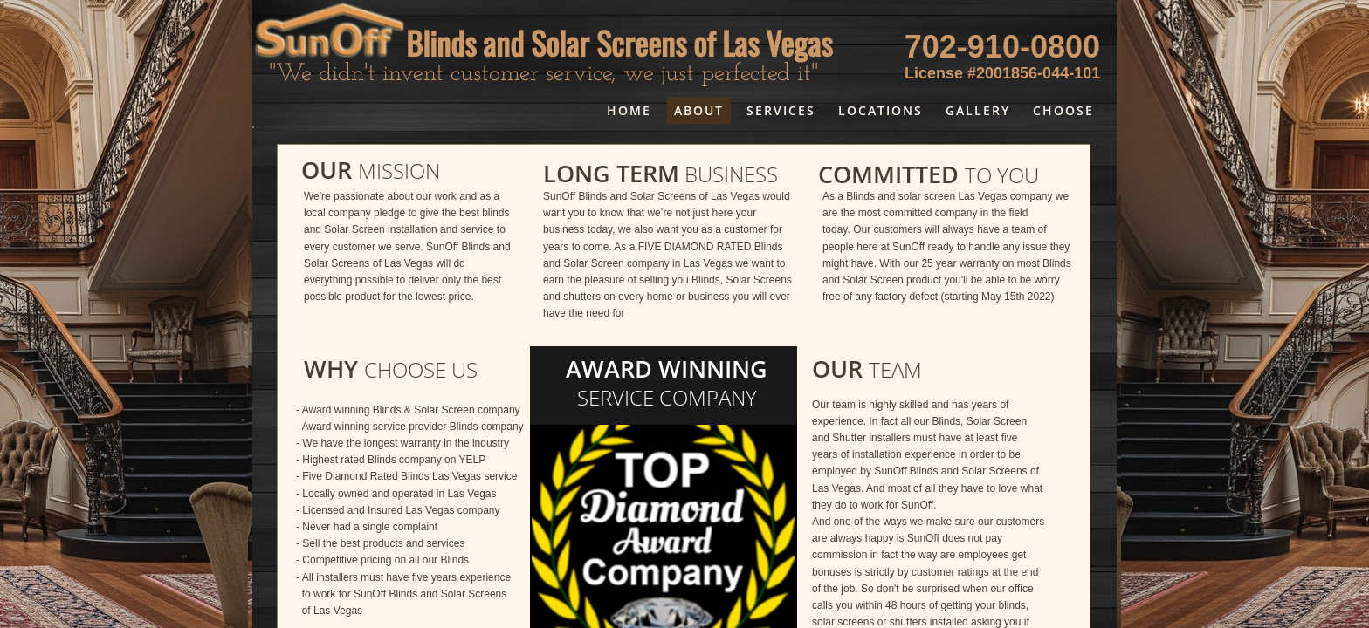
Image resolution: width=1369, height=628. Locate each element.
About (699, 110)
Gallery (978, 110)
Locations (880, 110)
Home (629, 110)
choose (1063, 110)
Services (780, 110)
